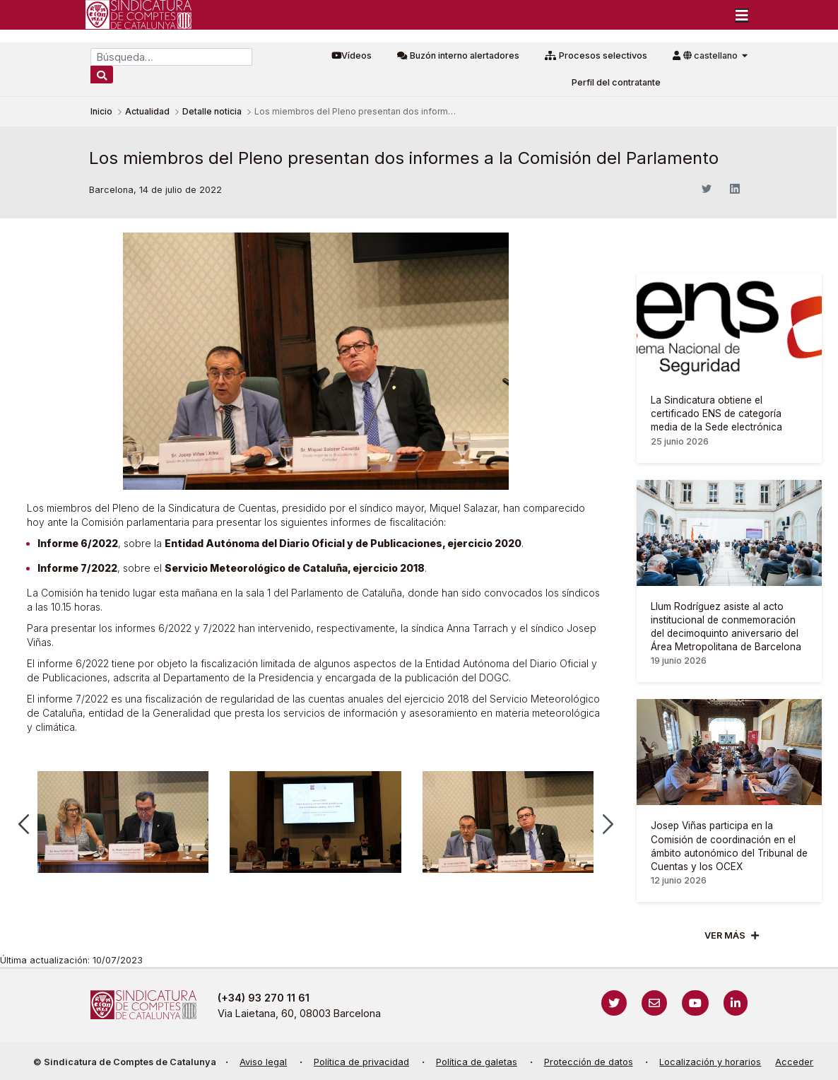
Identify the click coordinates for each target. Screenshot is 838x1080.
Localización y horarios (710, 1062)
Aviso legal (263, 1062)
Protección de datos (588, 1062)
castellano (711, 55)
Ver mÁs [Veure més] (724, 935)
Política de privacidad (361, 1062)
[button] (23, 824)
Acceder (794, 1062)
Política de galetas (476, 1062)
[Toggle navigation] (742, 15)
